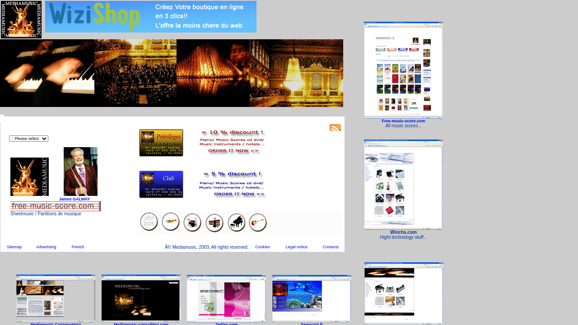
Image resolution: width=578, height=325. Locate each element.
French (78, 247)
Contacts (330, 247)
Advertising (46, 247)
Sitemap (14, 247)
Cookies (262, 247)
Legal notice (297, 247)
